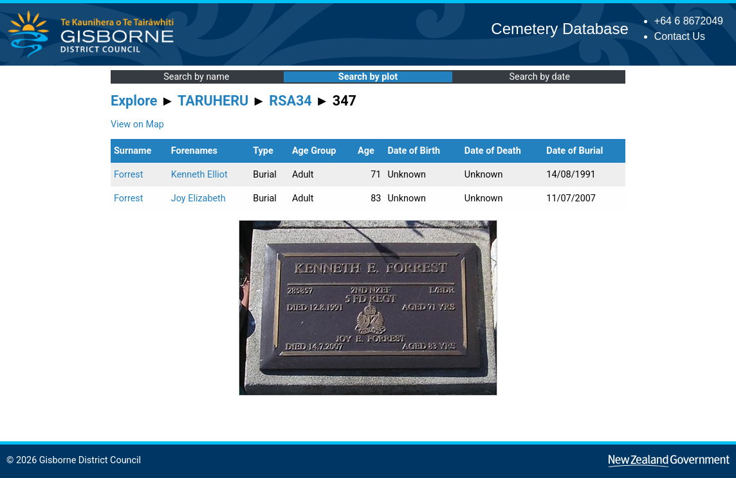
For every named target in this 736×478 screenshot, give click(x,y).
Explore (134, 101)
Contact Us (679, 36)
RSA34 (290, 101)
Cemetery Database (559, 28)
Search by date (539, 76)
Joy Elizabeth (198, 198)
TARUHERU (213, 101)
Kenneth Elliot (199, 174)
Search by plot (368, 76)
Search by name (196, 76)
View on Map (137, 124)
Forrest (128, 174)
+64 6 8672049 (688, 20)
